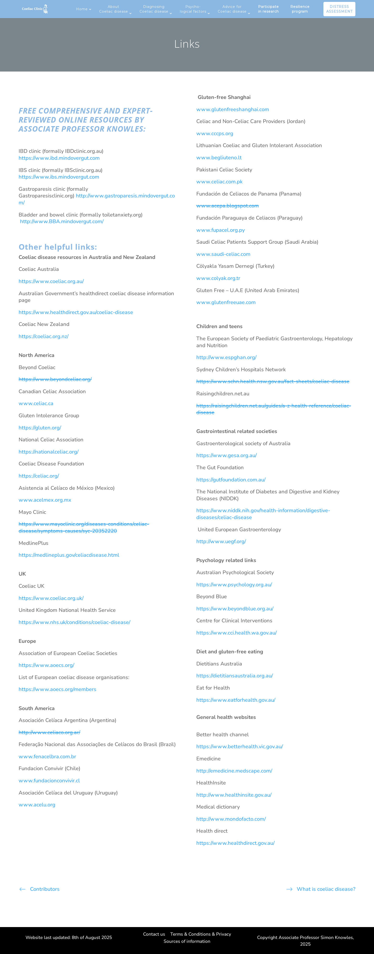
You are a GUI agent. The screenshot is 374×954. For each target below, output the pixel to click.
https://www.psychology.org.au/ (234, 584)
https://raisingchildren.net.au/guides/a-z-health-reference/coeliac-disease (273, 409)
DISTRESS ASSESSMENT (339, 9)
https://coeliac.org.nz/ (43, 336)
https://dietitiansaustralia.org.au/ (234, 675)
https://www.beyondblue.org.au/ (234, 608)
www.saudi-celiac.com (223, 254)
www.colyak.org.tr (218, 278)
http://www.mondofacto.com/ (231, 819)
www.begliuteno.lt (219, 157)
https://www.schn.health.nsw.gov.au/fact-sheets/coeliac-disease (272, 381)
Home (82, 9)
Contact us (154, 935)
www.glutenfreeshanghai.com (232, 109)
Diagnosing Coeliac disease (154, 9)
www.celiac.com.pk (219, 181)
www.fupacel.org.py (220, 230)
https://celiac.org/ (39, 476)
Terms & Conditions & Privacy (200, 935)
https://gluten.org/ (40, 427)
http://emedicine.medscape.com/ (234, 770)
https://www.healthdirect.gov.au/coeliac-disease (76, 312)
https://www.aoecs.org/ (46, 665)
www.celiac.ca (36, 403)
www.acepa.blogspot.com (227, 205)
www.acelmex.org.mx (45, 500)
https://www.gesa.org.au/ (226, 455)
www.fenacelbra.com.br (47, 756)
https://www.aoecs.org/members (57, 689)
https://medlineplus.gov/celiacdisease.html (69, 555)
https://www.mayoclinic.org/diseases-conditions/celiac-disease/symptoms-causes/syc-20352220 (84, 528)
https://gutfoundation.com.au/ (230, 479)
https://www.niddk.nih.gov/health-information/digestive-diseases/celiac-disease (263, 514)
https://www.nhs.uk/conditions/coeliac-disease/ (74, 622)
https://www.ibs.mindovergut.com (60, 176)
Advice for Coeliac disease (232, 9)
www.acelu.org (37, 804)
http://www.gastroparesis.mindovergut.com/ (97, 199)
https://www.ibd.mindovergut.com (59, 158)
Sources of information (187, 942)
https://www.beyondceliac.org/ (55, 379)
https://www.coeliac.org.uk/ (51, 598)
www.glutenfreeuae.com (226, 302)
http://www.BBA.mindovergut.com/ (61, 221)
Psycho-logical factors (193, 9)
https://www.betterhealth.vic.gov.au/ (239, 746)
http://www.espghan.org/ (226, 357)
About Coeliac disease (113, 9)
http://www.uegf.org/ (221, 541)
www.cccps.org (214, 133)
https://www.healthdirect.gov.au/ (235, 843)
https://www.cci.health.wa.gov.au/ (236, 632)
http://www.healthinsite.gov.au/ (233, 795)
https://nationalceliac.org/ (48, 451)
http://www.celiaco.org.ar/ (49, 732)
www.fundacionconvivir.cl (49, 780)
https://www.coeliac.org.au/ (51, 281)
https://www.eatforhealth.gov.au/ (235, 700)
